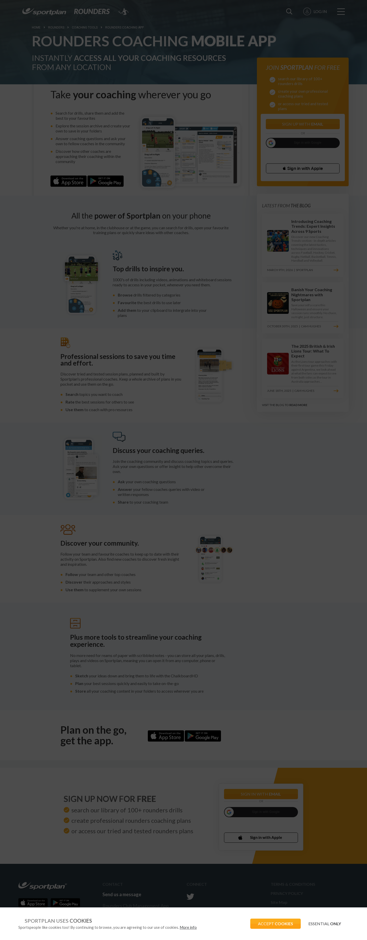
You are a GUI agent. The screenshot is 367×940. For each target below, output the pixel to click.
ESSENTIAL (324, 923)
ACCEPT (275, 923)
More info (188, 927)
